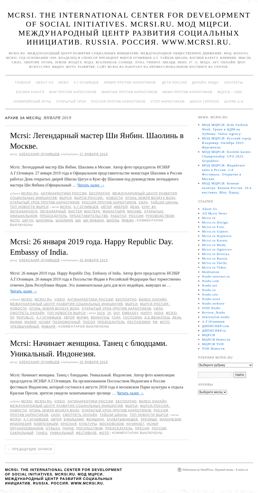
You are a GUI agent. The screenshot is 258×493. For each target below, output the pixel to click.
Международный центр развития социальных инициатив (66, 304)
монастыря (114, 211)
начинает (135, 424)
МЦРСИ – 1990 (230, 92)
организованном (27, 428)
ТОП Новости (213, 348)
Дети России (174, 82)
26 (109, 313)
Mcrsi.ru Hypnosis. (217, 236)
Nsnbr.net (210, 285)
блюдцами (74, 419)
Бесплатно (99, 193)
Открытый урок (71, 101)
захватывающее (122, 419)
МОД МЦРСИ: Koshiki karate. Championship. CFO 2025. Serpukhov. (227, 156)
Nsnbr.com (210, 281)
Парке (68, 428)
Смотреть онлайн (27, 313)
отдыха (53, 428)
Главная (23, 82)
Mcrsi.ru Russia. (215, 258)
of (12, 317)
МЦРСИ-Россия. (89, 198)
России (136, 216)
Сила (143, 202)
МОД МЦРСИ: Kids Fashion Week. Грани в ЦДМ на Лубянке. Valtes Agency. (225, 129)
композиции (46, 424)
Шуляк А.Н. (234, 101)
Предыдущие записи (30, 449)
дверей (121, 207)
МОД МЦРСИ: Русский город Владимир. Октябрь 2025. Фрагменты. (226, 142)
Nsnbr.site (210, 294)
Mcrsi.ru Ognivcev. (217, 249)
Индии (16, 322)
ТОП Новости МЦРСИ (29, 207)
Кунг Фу (149, 207)
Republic (25, 317)
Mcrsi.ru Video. (214, 267)
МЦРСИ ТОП (213, 344)
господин (132, 317)
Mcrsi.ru (29, 193)
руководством (160, 216)
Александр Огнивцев (39, 154)
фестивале (86, 433)
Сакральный (22, 433)
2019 (101, 313)
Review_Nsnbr (214, 312)
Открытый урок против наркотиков (45, 202)
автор (106, 207)
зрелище (148, 419)
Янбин (128, 220)
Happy (146, 313)
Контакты (233, 82)
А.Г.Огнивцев (86, 82)
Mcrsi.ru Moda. (214, 245)
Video (59, 299)
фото (15, 220)
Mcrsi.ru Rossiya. (216, 254)
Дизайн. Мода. (206, 82)
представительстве (89, 216)
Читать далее (90, 185)
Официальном (24, 216)
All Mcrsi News (214, 213)
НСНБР (44, 322)
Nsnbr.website (213, 303)
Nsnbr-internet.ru (216, 276)
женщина (95, 419)
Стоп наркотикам (167, 101)
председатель (53, 216)
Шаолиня (64, 220)
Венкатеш (100, 317)
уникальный (62, 433)
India (159, 313)
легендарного (24, 211)
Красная (69, 424)
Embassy (130, 313)
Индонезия (21, 424)
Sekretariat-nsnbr (216, 317)
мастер (75, 211)
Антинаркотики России (64, 193)
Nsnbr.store (211, 299)
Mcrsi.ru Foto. (213, 227)
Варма (82, 317)
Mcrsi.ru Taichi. (215, 263)
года (116, 317)
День (134, 207)
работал (119, 216)
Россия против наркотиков (118, 101)
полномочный (66, 322)
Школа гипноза (204, 101)
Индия (30, 322)
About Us (45, 82)
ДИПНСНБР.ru (214, 330)
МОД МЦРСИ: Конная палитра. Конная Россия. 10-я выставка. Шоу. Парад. (227, 187)
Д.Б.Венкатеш (157, 317)
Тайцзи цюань (164, 202)
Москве (134, 211)
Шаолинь (44, 220)
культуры (88, 424)
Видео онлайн (153, 299)
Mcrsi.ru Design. (215, 222)
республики (138, 322)
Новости (114, 198)
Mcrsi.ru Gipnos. (215, 231)
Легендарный (53, 211)
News (63, 82)
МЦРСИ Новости (216, 339)
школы (113, 220)
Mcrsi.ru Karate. (215, 240)
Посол (89, 322)
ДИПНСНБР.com (215, 326)
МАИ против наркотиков (72, 92)
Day (117, 313)
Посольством (89, 428)
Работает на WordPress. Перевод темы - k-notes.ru (215, 469)
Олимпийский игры (32, 101)
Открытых (154, 211)
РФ (155, 322)
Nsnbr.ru (209, 290)
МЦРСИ (65, 198)
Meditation (211, 272)
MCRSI (65, 207)
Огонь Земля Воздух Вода (150, 198)
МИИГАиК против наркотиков (130, 92)
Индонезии (170, 419)
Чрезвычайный (24, 326)
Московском (111, 424)
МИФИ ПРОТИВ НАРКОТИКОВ (187, 92)
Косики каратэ (30, 92)
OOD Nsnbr (211, 308)
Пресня (142, 428)
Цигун (28, 220)
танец (42, 433)
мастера (92, 211)
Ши (78, 220)
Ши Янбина (93, 220)
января (49, 326)
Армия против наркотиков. (130, 82)
